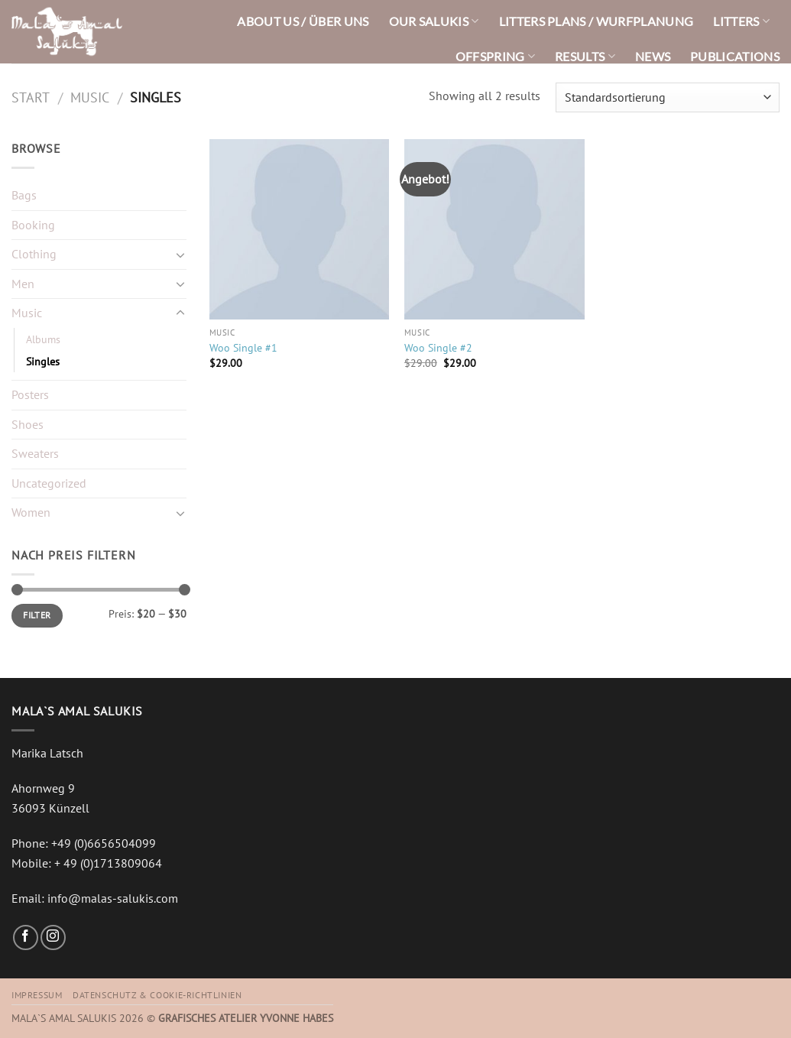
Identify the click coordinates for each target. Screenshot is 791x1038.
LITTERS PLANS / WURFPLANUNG (596, 21)
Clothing (34, 253)
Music (89, 97)
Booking (33, 224)
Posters (30, 394)
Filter (36, 615)
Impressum (37, 995)
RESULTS (585, 56)
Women (30, 512)
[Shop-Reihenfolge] (668, 97)
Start (30, 97)
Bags (24, 195)
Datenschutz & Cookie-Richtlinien (157, 995)
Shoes (27, 424)
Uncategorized (48, 483)
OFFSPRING (495, 56)
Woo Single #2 (438, 348)
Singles (43, 361)
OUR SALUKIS (434, 21)
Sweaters (35, 453)
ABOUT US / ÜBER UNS (302, 21)
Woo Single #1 (243, 348)
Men (22, 283)
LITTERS (741, 21)
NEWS (652, 56)
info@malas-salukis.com (112, 898)
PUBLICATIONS (735, 56)
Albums (43, 339)
